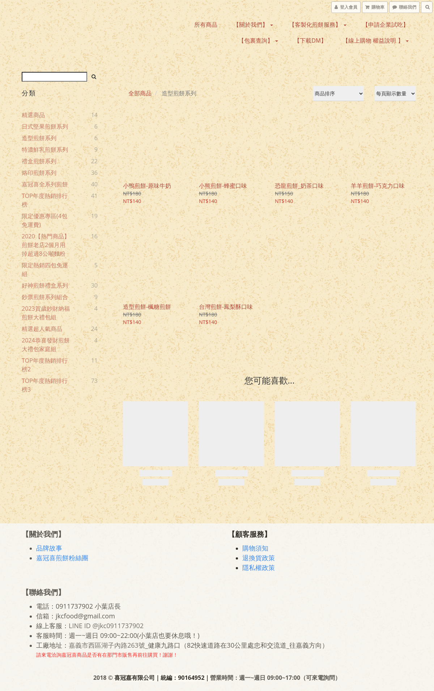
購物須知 (255, 548)
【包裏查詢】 (258, 40)
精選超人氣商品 (42, 329)
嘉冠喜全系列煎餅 (45, 184)
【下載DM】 (310, 40)
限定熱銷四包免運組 (45, 269)
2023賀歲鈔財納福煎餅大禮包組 (46, 313)
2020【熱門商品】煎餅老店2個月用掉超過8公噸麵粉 (46, 245)
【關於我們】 (253, 25)
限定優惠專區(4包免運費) (44, 220)
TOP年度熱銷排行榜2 (45, 365)
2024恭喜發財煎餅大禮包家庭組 (46, 344)
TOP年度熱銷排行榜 (45, 200)
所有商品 (205, 25)
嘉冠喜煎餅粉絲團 (62, 557)
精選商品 (33, 115)
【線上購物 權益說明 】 (375, 40)
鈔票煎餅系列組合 (45, 297)
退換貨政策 (258, 557)
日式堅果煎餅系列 (45, 126)
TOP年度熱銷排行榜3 (45, 385)
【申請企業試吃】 (385, 25)
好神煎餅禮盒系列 (45, 285)
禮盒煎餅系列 (39, 161)
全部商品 (140, 93)
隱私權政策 (258, 567)
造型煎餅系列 (39, 138)
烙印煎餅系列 (39, 173)
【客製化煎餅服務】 (317, 25)
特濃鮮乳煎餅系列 (45, 150)
